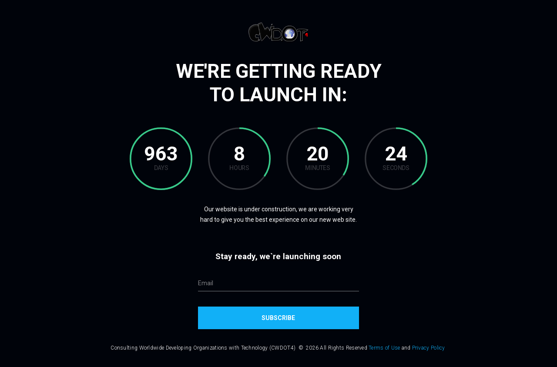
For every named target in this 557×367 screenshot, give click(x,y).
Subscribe (278, 317)
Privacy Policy (428, 348)
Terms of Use (384, 348)
